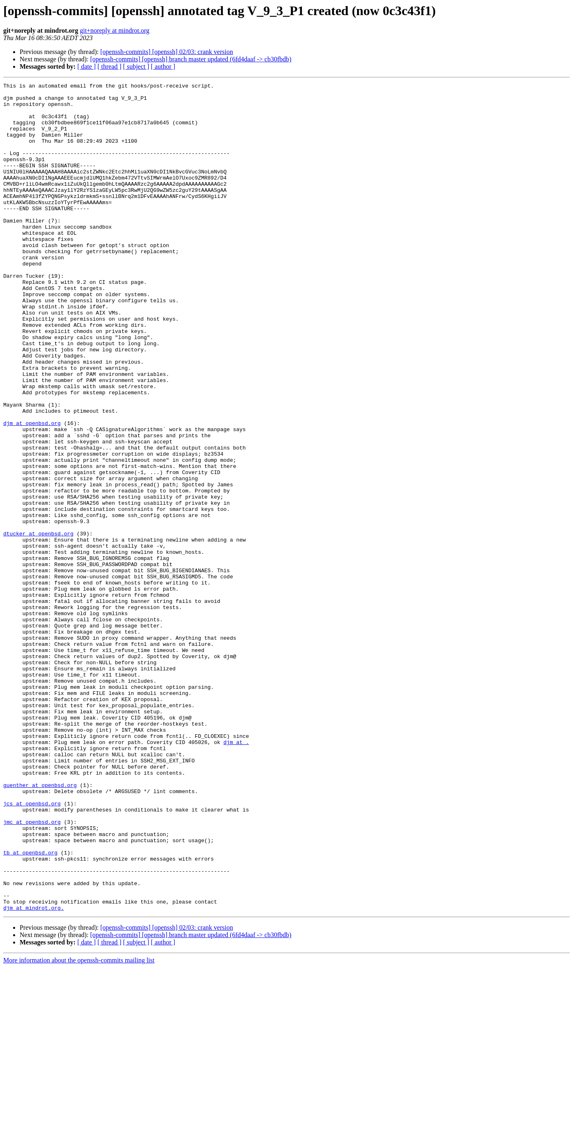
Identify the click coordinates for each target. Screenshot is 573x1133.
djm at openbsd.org (32, 491)
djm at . (236, 874)
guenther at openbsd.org (39, 926)
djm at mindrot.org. (33, 1073)
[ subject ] (136, 66)
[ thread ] (109, 66)
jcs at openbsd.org (32, 948)
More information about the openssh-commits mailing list (79, 1125)
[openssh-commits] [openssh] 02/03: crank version (166, 51)
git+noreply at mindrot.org (114, 30)
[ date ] (86, 66)
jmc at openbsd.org (32, 970)
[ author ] (163, 66)
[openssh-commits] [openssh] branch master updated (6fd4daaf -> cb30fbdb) (190, 59)
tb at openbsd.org (30, 1007)
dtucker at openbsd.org (38, 624)
